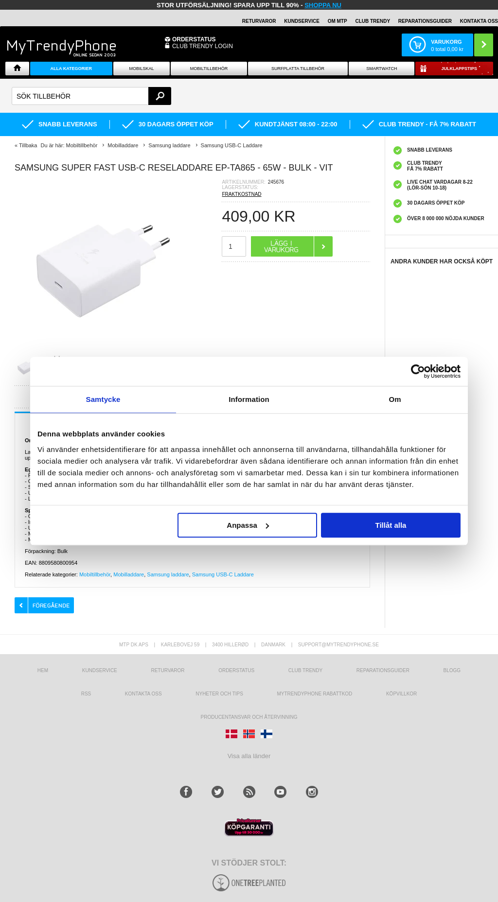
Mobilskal (141, 68)
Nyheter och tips (219, 693)
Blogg (452, 670)
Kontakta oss (143, 693)
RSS (86, 693)
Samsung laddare (168, 574)
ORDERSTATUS (194, 39)
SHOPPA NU (322, 5)
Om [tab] (395, 399)
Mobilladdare (128, 574)
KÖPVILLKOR (401, 693)
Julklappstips (459, 68)
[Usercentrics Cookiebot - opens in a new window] (418, 371)
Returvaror (167, 670)
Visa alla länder (249, 756)
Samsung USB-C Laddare (223, 574)
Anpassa (248, 525)
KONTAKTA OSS (479, 21)
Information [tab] (249, 399)
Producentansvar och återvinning (249, 717)
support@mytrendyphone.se (338, 644)
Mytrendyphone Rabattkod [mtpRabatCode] (314, 693)
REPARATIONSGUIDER (425, 21)
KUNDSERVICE (302, 21)
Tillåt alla (390, 525)
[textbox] (91, 96)
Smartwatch (381, 68)
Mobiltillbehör (209, 68)
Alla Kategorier (71, 68)
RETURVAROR (259, 21)
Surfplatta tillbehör (297, 68)
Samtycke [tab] (103, 399)
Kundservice (99, 670)
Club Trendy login (202, 46)
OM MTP (337, 21)
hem (42, 670)
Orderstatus (236, 670)
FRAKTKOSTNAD (241, 194)
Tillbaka (28, 145)
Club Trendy (372, 21)
